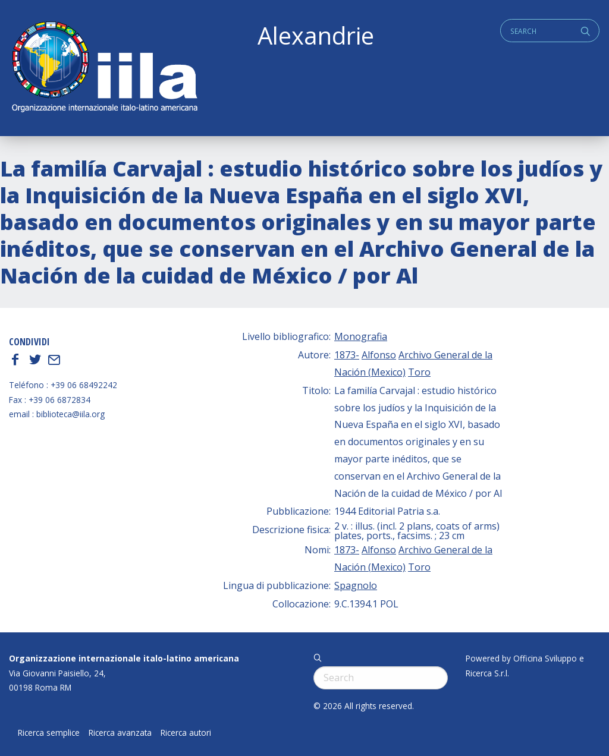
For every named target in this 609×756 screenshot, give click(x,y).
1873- (346, 354)
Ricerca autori (186, 733)
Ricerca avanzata (120, 733)
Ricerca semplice (49, 733)
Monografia (360, 336)
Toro (419, 372)
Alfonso (379, 354)
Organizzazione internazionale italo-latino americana (124, 658)
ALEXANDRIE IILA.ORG (104, 68)
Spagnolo (355, 585)
